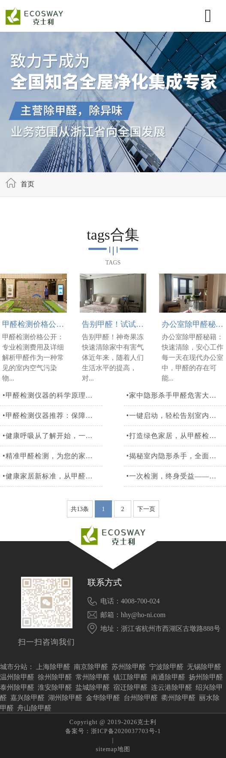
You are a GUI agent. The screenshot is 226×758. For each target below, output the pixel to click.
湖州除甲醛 (65, 697)
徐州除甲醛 (55, 677)
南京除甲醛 (91, 666)
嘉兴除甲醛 (27, 697)
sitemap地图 (113, 749)
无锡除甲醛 (204, 666)
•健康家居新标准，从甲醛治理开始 (51, 489)
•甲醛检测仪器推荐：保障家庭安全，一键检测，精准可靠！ (51, 429)
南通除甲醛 (168, 677)
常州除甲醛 (92, 677)
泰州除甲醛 (17, 687)
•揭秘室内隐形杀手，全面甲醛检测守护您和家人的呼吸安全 (174, 469)
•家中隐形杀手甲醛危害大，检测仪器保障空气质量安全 (174, 409)
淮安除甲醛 (55, 687)
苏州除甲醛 (128, 666)
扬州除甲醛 (206, 677)
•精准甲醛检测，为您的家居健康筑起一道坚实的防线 (51, 469)
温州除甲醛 (17, 677)
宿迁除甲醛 (130, 687)
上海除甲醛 (53, 666)
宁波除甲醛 (166, 666)
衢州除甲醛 (178, 697)
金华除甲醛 (103, 697)
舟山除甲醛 (34, 708)
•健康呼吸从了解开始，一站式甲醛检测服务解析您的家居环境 (51, 449)
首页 (27, 184)
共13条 (80, 523)
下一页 (146, 523)
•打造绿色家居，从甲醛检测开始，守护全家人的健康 (174, 449)
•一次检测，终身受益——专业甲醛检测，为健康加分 (174, 489)
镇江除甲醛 (130, 677)
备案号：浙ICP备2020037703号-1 (113, 731)
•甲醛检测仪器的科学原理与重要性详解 (51, 409)
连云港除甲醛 (171, 687)
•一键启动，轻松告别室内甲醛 (174, 429)
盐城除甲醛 (92, 687)
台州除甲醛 (141, 697)
